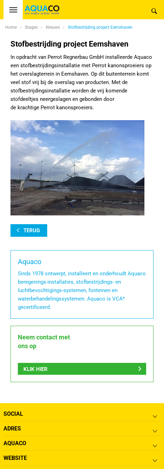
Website (15, 458)
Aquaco (14, 443)
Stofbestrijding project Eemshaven (100, 27)
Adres (12, 428)
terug (31, 230)
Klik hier (35, 369)
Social (13, 414)
